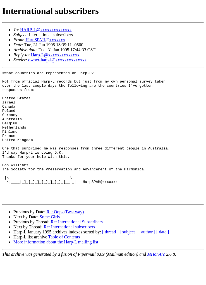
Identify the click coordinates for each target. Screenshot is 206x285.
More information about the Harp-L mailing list (55, 267)
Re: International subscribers (69, 252)
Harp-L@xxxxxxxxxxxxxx (55, 54)
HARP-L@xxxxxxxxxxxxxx (46, 29)
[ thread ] (110, 257)
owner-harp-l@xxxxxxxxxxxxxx (57, 59)
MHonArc (156, 280)
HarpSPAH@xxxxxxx (45, 39)
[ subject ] (129, 257)
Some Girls (50, 242)
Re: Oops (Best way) (65, 237)
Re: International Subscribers (77, 247)
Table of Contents (64, 262)
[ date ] (162, 257)
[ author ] (147, 257)
